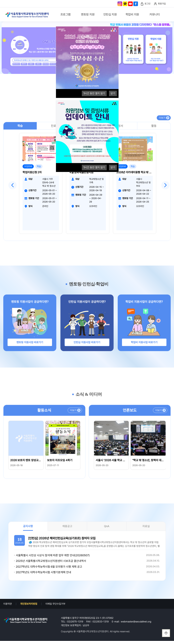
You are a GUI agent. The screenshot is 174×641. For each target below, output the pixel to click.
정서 (120, 126)
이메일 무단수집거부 (55, 604)
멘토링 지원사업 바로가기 (29, 342)
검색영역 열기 (168, 14)
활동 (154, 126)
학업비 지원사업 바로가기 (144, 342)
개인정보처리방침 (28, 604)
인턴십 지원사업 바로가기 (87, 342)
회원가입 (162, 3)
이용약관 (7, 604)
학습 (20, 126)
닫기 (113, 93)
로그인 (147, 3)
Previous (12, 185)
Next (165, 185)
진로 (53, 126)
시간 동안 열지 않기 (94, 93)
